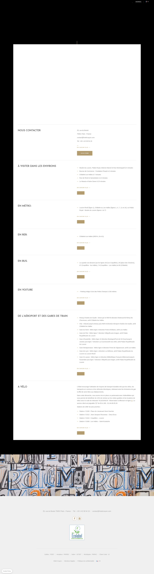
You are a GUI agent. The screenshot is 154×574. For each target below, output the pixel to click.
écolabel (77, 532)
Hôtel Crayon (57, 561)
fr (148, 1)
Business (138, 1)
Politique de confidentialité (86, 561)
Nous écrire (85, 153)
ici (132, 400)
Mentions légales (69, 561)
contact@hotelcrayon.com (101, 511)
